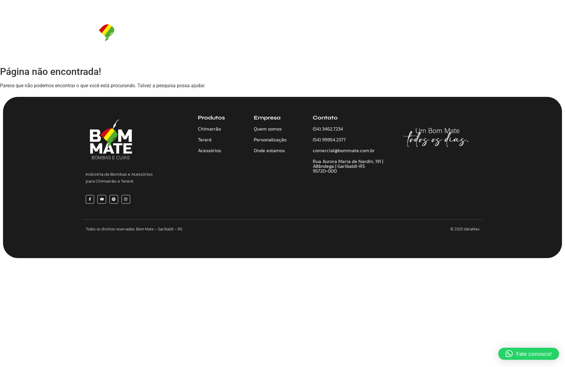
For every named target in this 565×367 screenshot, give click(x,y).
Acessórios (318, 34)
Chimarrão (261, 34)
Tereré (290, 34)
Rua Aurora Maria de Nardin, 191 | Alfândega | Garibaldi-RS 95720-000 (348, 166)
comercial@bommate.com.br (344, 150)
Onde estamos (269, 150)
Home (195, 34)
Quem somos (225, 34)
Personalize (352, 34)
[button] (528, 354)
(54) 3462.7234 (328, 128)
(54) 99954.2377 (329, 139)
